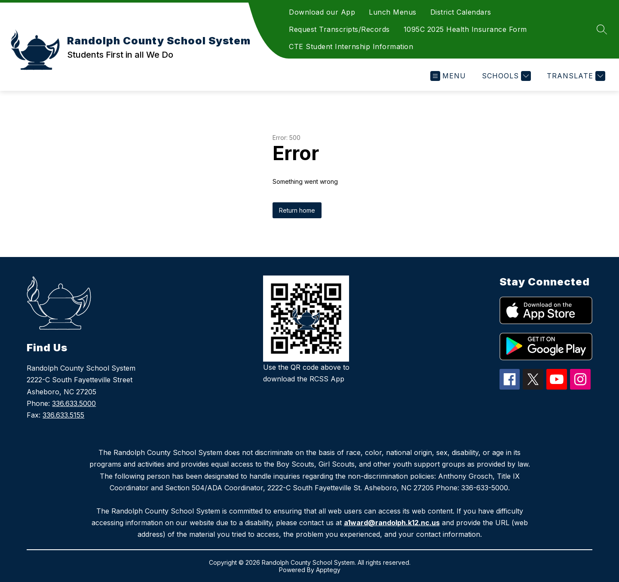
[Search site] (602, 29)
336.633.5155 (63, 415)
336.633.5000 (74, 403)
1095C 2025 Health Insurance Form (465, 29)
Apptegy (328, 569)
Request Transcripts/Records (339, 29)
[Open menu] (448, 76)
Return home (297, 210)
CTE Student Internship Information (351, 46)
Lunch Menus (393, 12)
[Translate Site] (575, 76)
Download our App (322, 12)
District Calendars (460, 12)
